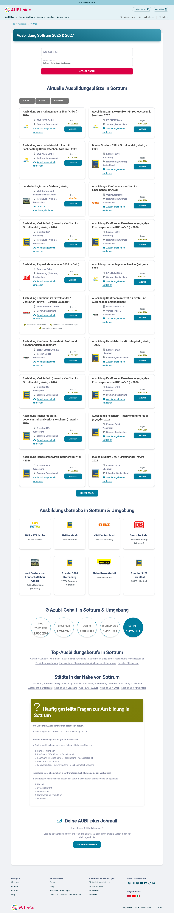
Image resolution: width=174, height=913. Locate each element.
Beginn (42, 101)
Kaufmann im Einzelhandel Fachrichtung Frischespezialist (116, 658)
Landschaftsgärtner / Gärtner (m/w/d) (45, 186)
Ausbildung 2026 (87, 2)
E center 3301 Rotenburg (69, 575)
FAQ (13, 894)
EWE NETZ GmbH (35, 535)
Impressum (128, 907)
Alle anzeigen (87, 493)
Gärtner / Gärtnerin (39, 658)
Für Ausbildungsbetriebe (99, 882)
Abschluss (59, 101)
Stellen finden (87, 71)
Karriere (14, 886)
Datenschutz (147, 907)
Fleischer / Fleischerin (128, 663)
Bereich (26, 101)
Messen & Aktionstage (59, 890)
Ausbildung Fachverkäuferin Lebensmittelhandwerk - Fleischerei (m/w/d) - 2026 (50, 419)
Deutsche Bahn (139, 535)
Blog (52, 886)
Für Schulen (94, 890)
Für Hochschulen (96, 886)
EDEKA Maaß (70, 535)
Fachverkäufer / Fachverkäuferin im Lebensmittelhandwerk (87, 663)
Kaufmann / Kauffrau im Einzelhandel (68, 658)
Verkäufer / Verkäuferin (46, 663)
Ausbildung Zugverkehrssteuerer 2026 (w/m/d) (51, 264)
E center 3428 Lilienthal (139, 575)
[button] (11, 17)
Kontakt (158, 907)
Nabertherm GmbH (104, 573)
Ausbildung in (46, 683)
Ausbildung (22, 24)
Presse (53, 882)
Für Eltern (93, 894)
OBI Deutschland (104, 535)
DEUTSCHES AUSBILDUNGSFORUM (65, 894)
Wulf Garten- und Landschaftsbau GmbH (35, 577)
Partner (14, 890)
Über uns (15, 882)
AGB (137, 907)
